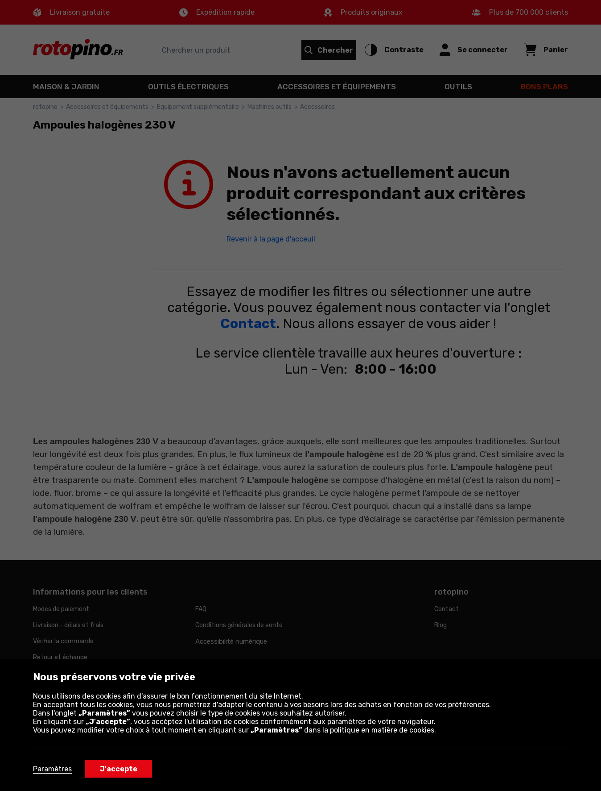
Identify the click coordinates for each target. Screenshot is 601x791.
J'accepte (118, 769)
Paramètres (52, 769)
